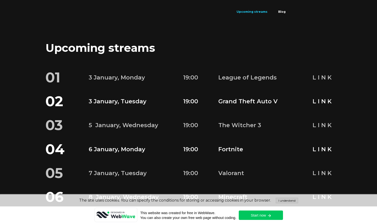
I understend (286, 200)
